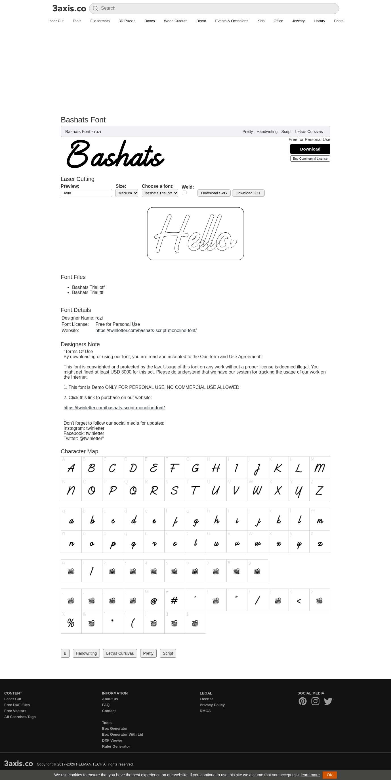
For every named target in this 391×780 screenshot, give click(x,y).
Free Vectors (15, 711)
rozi (97, 131)
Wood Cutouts (175, 21)
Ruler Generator (116, 746)
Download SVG (214, 193)
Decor (201, 21)
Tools (77, 21)
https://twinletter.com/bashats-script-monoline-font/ (146, 330)
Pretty (248, 131)
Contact (109, 711)
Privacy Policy (212, 705)
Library (319, 21)
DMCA (205, 711)
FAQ (106, 705)
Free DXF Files (17, 705)
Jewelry (298, 21)
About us (110, 699)
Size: (120, 186)
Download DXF (248, 193)
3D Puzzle (127, 21)
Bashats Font (77, 131)
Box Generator (115, 728)
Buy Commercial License (310, 158)
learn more (310, 775)
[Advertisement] (195, 72)
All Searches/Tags (20, 717)
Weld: (188, 187)
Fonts (339, 21)
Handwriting (267, 131)
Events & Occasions (231, 21)
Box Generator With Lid (122, 734)
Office (278, 21)
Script (286, 131)
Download (310, 149)
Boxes (150, 21)
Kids (260, 21)
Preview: (70, 186)
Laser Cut (56, 21)
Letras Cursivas (309, 131)
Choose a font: (158, 186)
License (206, 699)
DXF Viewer (112, 740)
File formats (100, 21)
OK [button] (330, 775)
